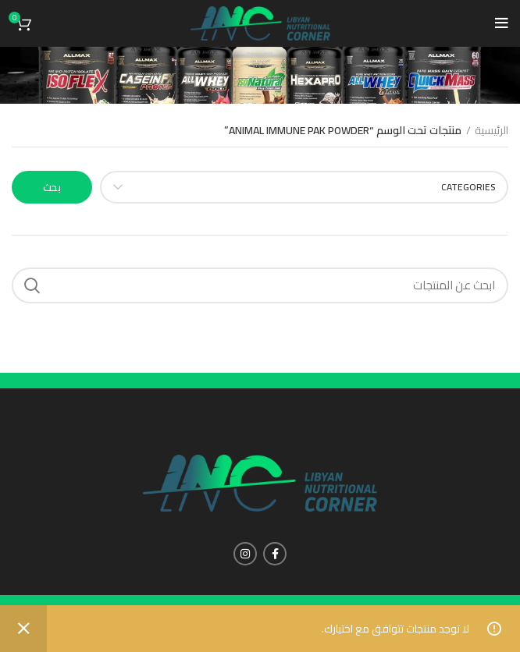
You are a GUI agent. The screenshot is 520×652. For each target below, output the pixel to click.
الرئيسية (491, 131)
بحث (52, 187)
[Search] (260, 285)
